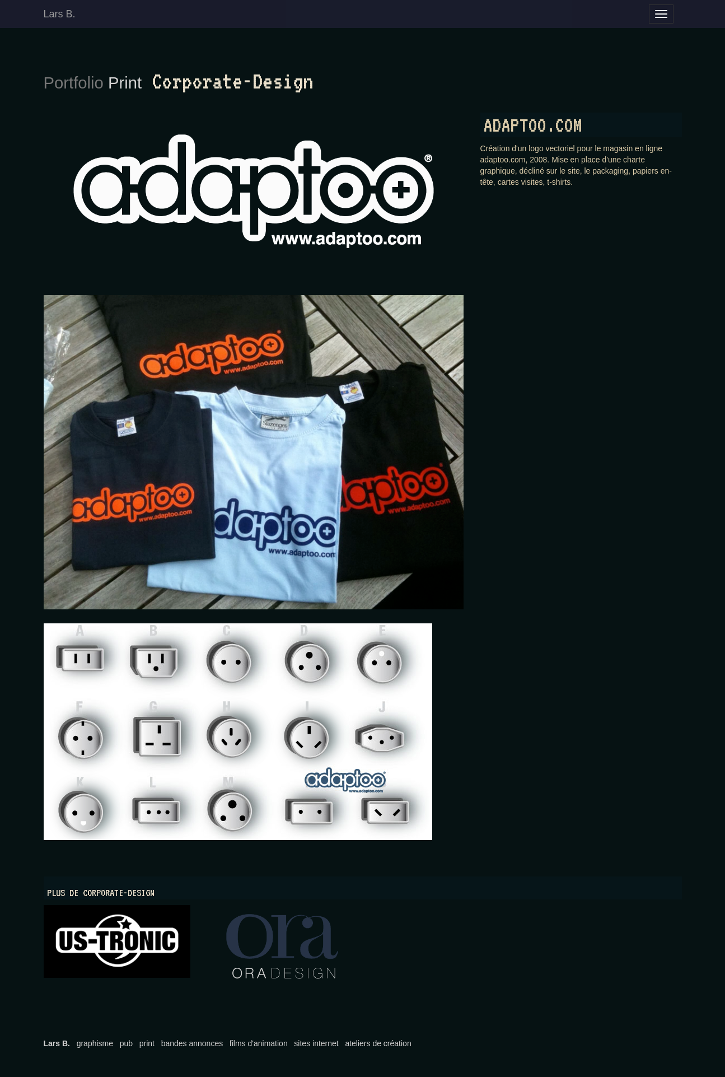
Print (125, 83)
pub (126, 1043)
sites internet (316, 1043)
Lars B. (60, 14)
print (147, 1043)
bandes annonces (192, 1043)
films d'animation (259, 1043)
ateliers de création (378, 1043)
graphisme (95, 1043)
